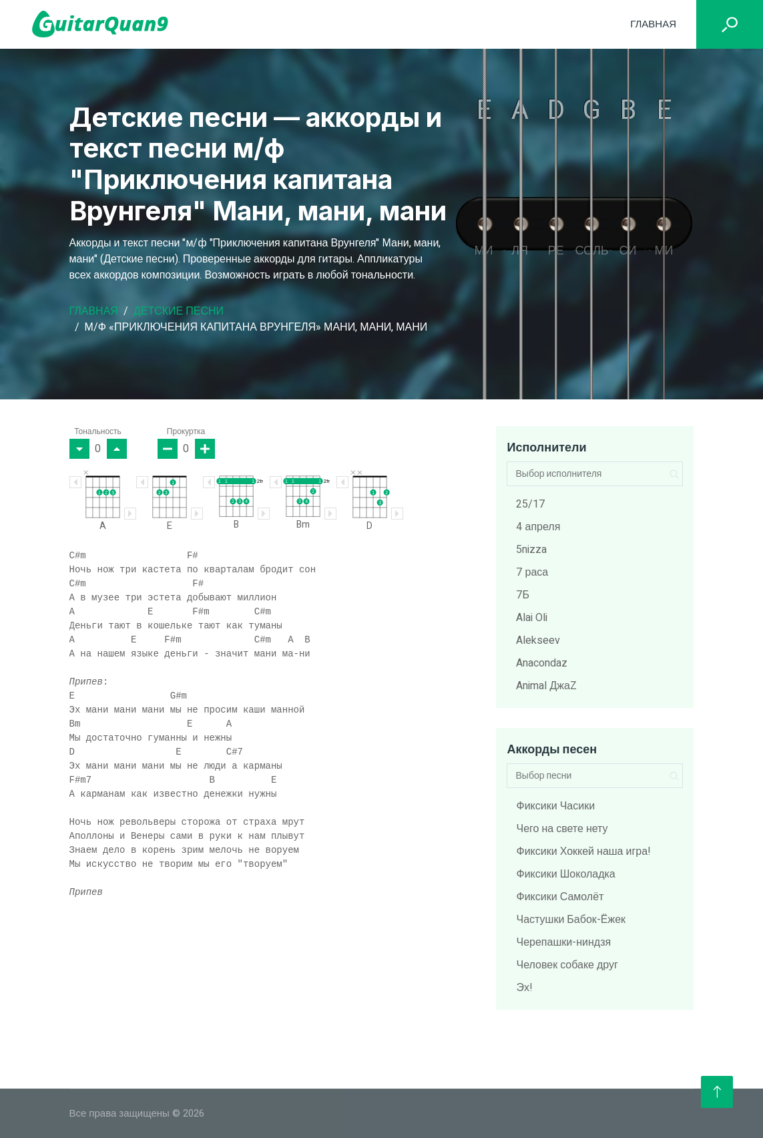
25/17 (530, 504)
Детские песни (179, 311)
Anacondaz (541, 663)
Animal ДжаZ (546, 686)
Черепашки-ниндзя (563, 942)
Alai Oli (531, 618)
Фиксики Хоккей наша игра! (583, 851)
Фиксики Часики (555, 806)
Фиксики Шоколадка (565, 874)
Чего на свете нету (561, 829)
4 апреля (538, 527)
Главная (653, 24)
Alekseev (538, 640)
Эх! (524, 988)
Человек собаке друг (566, 965)
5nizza (531, 550)
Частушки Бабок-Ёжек (570, 920)
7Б (522, 595)
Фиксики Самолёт (559, 897)
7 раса (532, 572)
